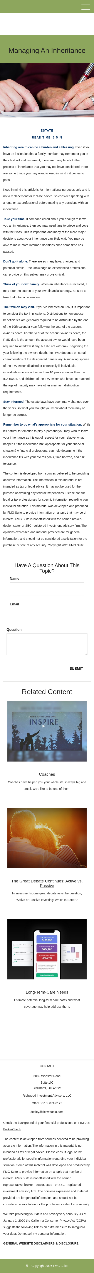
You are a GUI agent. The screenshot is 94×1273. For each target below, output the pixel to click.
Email (14, 604)
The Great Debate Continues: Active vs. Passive (47, 883)
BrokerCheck (12, 1129)
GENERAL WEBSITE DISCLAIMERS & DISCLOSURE (41, 1243)
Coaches (47, 774)
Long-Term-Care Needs (47, 992)
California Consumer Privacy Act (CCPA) (58, 1220)
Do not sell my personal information (41, 1233)
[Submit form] (76, 669)
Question (14, 629)
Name (14, 578)
